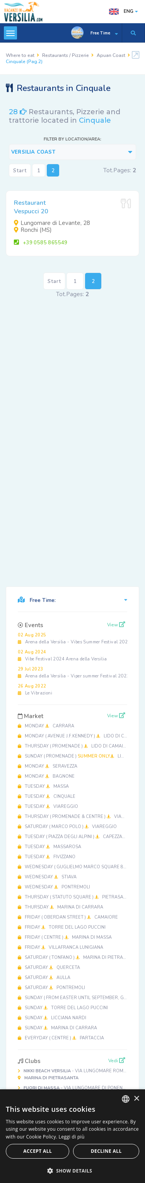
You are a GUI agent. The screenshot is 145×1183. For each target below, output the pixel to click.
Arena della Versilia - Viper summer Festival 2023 (73, 672)
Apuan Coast (111, 55)
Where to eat (20, 55)
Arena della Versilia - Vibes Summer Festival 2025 (74, 638)
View (116, 625)
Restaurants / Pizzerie (65, 55)
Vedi (116, 1061)
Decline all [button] (106, 1151)
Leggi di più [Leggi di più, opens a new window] (72, 1136)
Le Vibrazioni (35, 689)
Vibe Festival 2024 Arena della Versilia (62, 655)
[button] (72, 1170)
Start (20, 170)
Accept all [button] (37, 1151)
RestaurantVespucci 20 (31, 207)
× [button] (136, 1099)
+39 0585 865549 (41, 242)
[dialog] (72, 1136)
